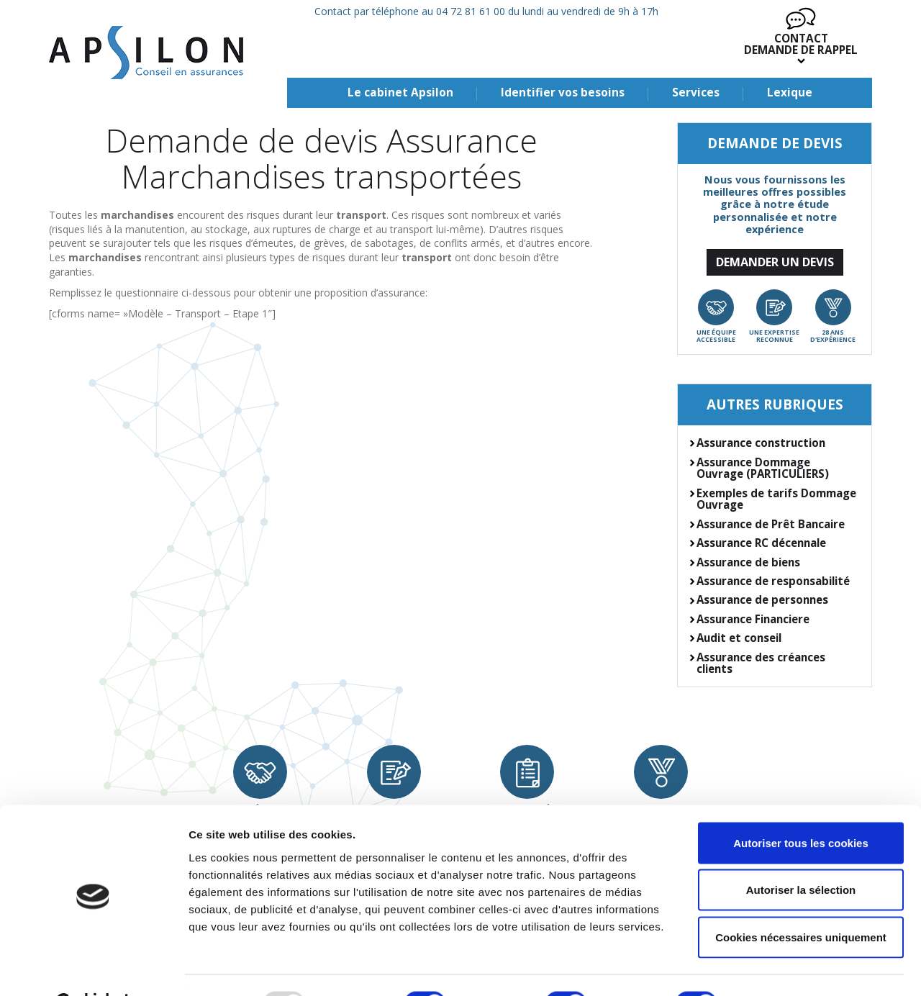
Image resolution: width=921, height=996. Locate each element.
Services (696, 92)
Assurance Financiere (753, 619)
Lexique (789, 92)
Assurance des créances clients (761, 663)
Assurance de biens (748, 562)
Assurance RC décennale (761, 542)
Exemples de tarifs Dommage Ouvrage (776, 499)
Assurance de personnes (762, 599)
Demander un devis (775, 261)
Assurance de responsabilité (773, 581)
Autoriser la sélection (801, 854)
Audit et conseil (739, 637)
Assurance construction (761, 442)
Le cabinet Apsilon (400, 92)
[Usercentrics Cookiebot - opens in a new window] (93, 968)
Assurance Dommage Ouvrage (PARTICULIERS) (763, 468)
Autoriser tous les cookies (800, 807)
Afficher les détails (792, 967)
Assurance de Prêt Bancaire (771, 524)
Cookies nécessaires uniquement (800, 901)
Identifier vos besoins (563, 92)
